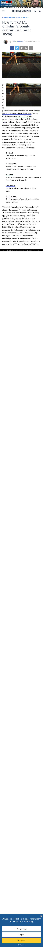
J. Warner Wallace (18, 41)
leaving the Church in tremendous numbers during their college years (19, 118)
